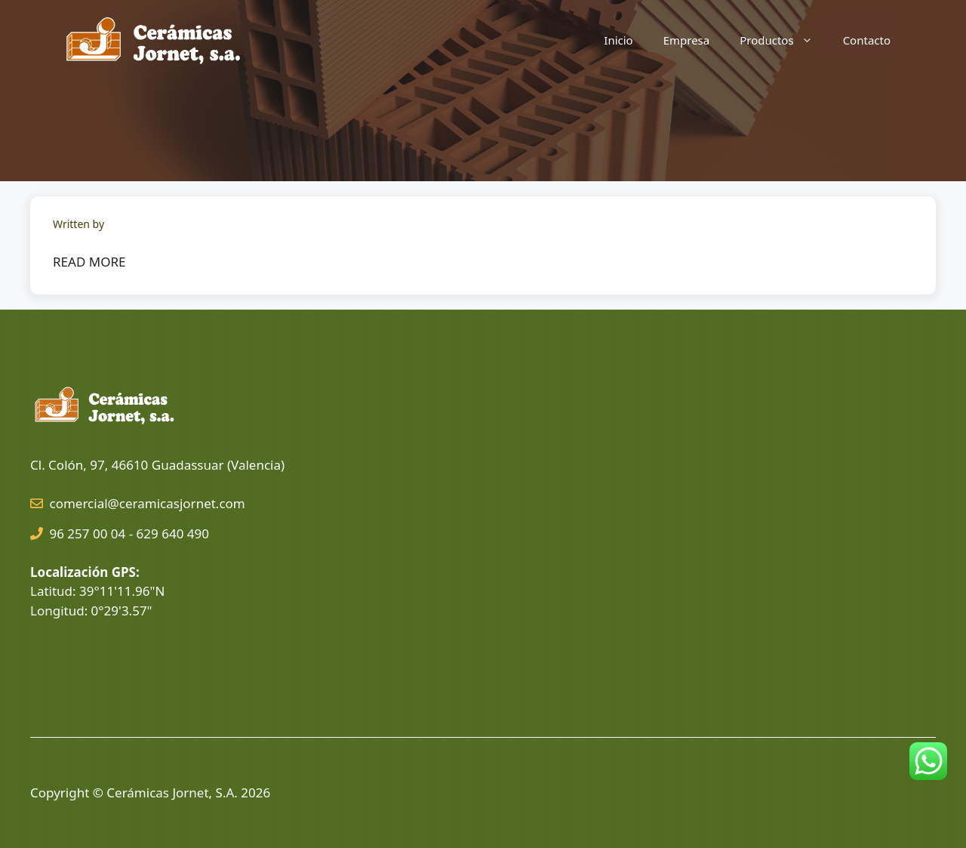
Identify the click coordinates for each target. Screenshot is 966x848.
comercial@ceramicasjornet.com (147, 503)
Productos (783, 40)
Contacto (867, 40)
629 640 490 (173, 533)
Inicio (618, 40)
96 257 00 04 (88, 533)
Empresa (686, 40)
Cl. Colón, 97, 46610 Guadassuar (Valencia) (157, 464)
